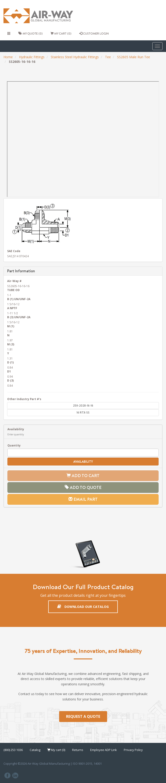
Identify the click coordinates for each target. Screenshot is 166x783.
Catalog (35, 750)
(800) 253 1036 (13, 750)
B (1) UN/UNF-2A (18, 299)
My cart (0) (61, 33)
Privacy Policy (133, 750)
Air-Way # (14, 281)
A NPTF (12, 308)
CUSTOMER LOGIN (94, 33)
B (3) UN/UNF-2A (18, 317)
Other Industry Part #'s (24, 399)
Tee (108, 57)
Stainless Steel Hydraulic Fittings (75, 57)
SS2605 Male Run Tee (133, 57)
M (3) (10, 344)
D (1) (10, 362)
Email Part (83, 499)
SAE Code (13, 251)
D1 (9, 371)
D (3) (10, 380)
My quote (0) (30, 33)
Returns (77, 750)
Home (8, 57)
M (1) (10, 326)
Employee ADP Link (103, 750)
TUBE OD (13, 290)
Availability (15, 429)
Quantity (14, 445)
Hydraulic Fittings (32, 57)
